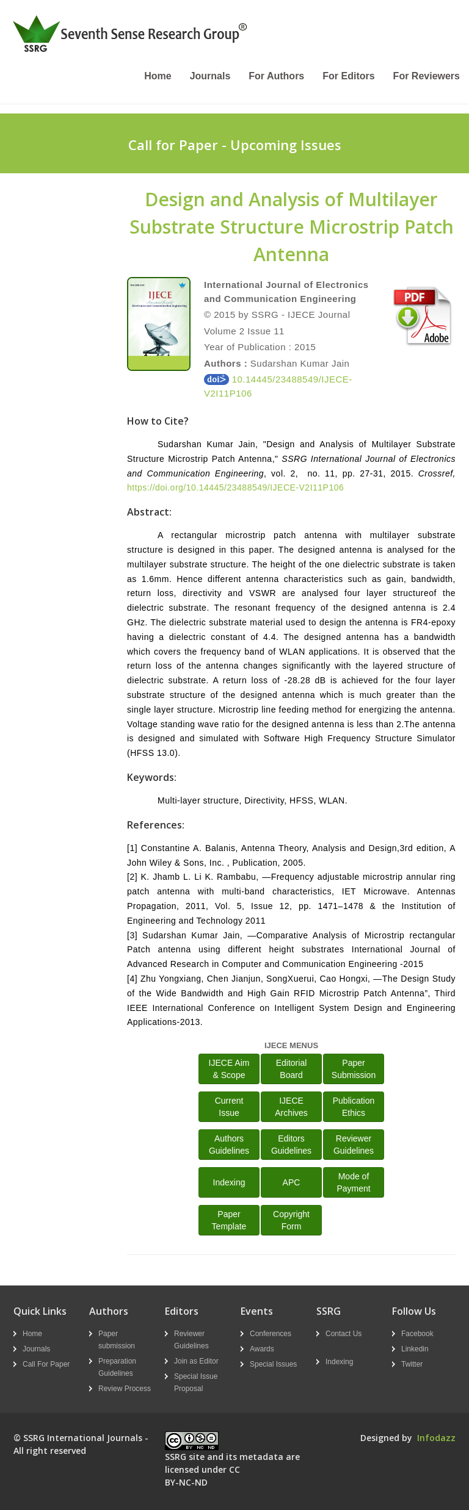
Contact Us (343, 1333)
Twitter (412, 1364)
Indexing (229, 1182)
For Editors (348, 76)
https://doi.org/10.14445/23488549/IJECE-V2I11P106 (235, 487)
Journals (210, 76)
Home (157, 76)
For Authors (276, 76)
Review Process (124, 1388)
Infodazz (436, 1437)
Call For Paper (46, 1364)
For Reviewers (426, 76)
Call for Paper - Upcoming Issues (234, 144)
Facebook (417, 1333)
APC (291, 1182)
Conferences (270, 1333)
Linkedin (415, 1349)
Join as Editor (196, 1361)
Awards (262, 1349)
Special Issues (273, 1364)
